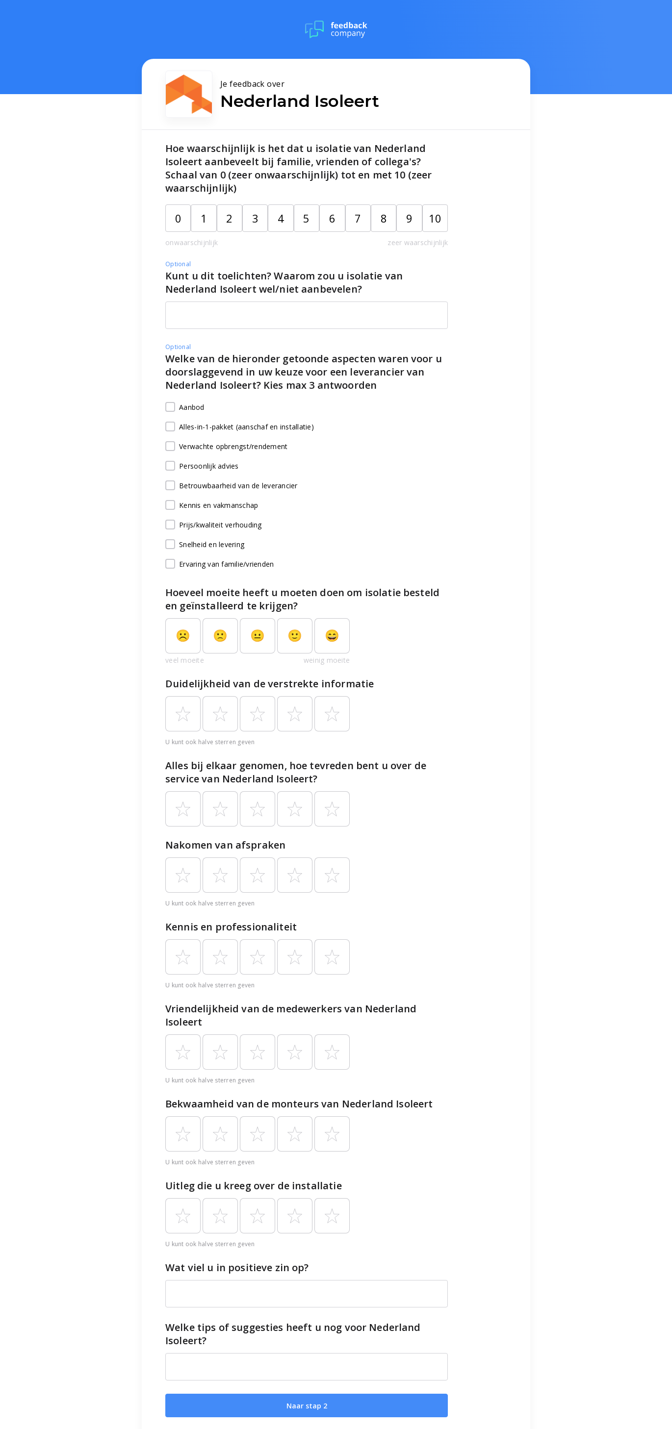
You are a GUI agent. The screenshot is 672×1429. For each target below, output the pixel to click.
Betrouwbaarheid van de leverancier (231, 485)
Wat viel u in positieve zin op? (237, 1267)
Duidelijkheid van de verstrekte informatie (269, 683)
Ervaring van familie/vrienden (219, 564)
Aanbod (185, 407)
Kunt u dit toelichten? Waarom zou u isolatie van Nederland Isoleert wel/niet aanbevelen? (284, 282)
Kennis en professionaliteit (231, 926)
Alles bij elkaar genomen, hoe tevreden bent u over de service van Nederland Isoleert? (295, 772)
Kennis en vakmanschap (211, 505)
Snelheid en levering (204, 544)
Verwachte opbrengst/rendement (226, 446)
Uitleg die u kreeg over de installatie (253, 1185)
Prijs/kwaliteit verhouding (213, 525)
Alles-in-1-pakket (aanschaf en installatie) (239, 427)
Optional (178, 264)
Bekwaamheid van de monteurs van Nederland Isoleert (299, 1103)
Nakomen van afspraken (225, 845)
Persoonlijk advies (202, 466)
